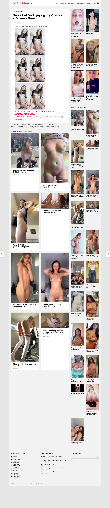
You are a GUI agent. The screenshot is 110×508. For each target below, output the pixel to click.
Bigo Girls (15, 456)
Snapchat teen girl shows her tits (76, 348)
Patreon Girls (16, 468)
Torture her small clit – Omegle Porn (92, 65)
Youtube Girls (16, 478)
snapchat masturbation (19, 126)
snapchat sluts (17, 128)
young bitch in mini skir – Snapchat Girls (53, 305)
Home (55, 3)
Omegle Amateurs (17, 459)
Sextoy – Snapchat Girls (77, 393)
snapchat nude (33, 126)
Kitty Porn (15, 458)
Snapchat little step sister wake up (76, 314)
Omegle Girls (71, 3)
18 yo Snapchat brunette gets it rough (24, 365)
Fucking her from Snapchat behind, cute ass (23, 171)
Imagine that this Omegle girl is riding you (51, 456)
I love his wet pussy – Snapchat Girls (51, 186)
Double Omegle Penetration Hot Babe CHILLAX (92, 35)
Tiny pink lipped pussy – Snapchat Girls (52, 212)
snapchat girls (51, 125)
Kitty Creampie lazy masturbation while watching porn (76, 35)
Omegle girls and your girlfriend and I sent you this (54, 460)
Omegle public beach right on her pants (51, 472)
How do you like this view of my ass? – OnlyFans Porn (76, 100)
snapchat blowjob (29, 125)
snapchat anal (16, 125)
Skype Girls (15, 470)
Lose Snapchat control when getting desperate (77, 257)
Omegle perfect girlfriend (47, 464)
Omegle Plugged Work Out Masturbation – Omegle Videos (77, 66)
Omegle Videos (81, 3)
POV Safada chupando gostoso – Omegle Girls (53, 468)
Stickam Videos (91, 3)
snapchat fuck (40, 125)
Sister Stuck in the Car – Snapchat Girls (92, 351)
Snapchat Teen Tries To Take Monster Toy (77, 380)
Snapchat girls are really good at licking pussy (22, 246)
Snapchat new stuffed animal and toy (77, 443)
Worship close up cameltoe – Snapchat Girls (24, 305)
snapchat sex (54, 126)
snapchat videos (39, 128)
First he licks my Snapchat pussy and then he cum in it (91, 413)
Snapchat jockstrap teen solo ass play (76, 286)
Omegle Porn (16, 462)
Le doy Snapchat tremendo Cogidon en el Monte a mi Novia (53, 332)
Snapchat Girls (26, 131)
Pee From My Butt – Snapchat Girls (91, 380)
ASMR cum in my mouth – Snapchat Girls (92, 256)
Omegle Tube (62, 3)
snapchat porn (44, 126)
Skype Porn (15, 471)
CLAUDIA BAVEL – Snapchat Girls (90, 319)
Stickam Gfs (15, 474)
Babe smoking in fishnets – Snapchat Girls (91, 286)
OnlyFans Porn (16, 467)
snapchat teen (27, 128)
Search (97, 457)
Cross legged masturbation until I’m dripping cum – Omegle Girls (92, 97)
